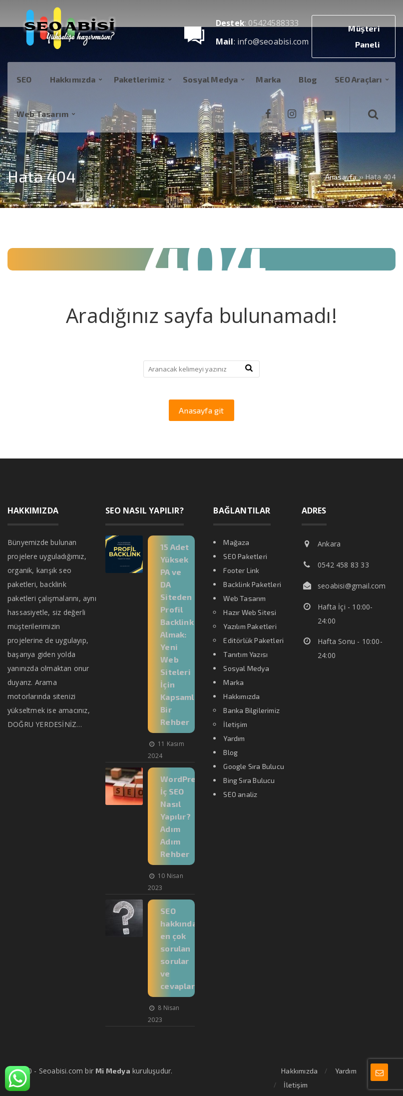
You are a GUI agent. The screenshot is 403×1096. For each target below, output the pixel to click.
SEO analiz (240, 794)
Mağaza (236, 542)
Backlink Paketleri (252, 584)
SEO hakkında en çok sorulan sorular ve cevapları (178, 948)
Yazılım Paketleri (249, 626)
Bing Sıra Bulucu (249, 780)
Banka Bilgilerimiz (251, 710)
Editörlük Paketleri (253, 640)
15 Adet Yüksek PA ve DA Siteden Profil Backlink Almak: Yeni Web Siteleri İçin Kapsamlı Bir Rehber (178, 634)
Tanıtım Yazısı (245, 654)
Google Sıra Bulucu (253, 766)
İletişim (235, 724)
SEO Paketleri (245, 556)
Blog (230, 752)
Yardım (234, 738)
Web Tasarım (244, 598)
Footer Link (241, 570)
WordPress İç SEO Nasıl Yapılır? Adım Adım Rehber (182, 816)
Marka (233, 682)
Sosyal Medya (246, 668)
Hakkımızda (241, 696)
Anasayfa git (201, 410)
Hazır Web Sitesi (249, 612)
